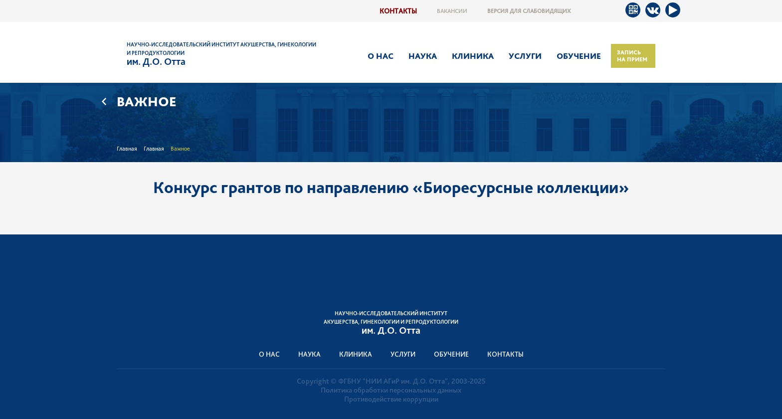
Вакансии (452, 10)
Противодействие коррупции (391, 399)
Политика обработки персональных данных (391, 390)
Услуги (525, 56)
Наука (422, 56)
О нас (380, 56)
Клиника (473, 56)
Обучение (579, 56)
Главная (127, 148)
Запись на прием (632, 56)
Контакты (398, 10)
